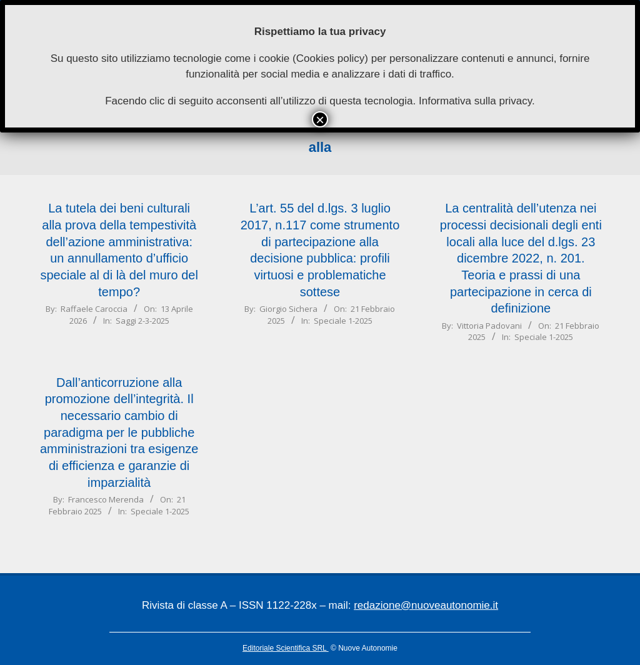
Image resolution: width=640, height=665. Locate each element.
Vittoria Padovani (489, 325)
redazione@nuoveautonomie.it (426, 605)
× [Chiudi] (320, 119)
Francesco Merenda (106, 499)
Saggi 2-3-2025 (142, 320)
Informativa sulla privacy (475, 101)
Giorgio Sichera (288, 308)
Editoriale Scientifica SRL (285, 648)
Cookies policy (330, 58)
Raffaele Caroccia (94, 308)
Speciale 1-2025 (343, 320)
